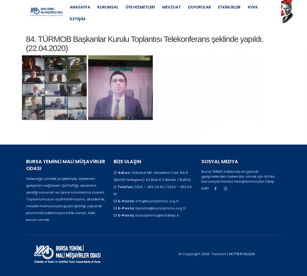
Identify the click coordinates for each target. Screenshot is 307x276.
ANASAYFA (80, 7)
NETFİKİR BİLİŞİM (242, 254)
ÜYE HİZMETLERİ (140, 7)
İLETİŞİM (77, 19)
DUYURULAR (199, 7)
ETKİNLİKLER (229, 7)
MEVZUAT (171, 7)
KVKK (253, 7)
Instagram (225, 189)
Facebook (215, 189)
